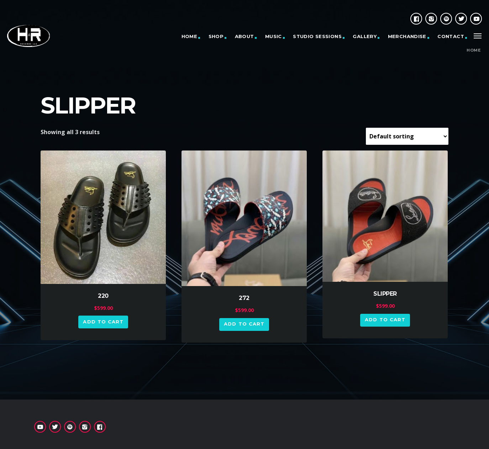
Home (473, 50)
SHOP (216, 36)
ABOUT (244, 36)
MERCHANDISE (407, 36)
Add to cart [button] (103, 321)
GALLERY (365, 36)
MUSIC (273, 36)
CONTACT (450, 36)
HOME (190, 36)
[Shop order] (407, 136)
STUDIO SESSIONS (317, 36)
